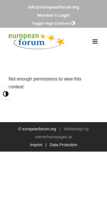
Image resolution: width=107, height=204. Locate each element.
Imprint (36, 159)
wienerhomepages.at (53, 151)
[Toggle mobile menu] (95, 41)
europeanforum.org (39, 143)
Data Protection (63, 159)
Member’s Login (53, 15)
